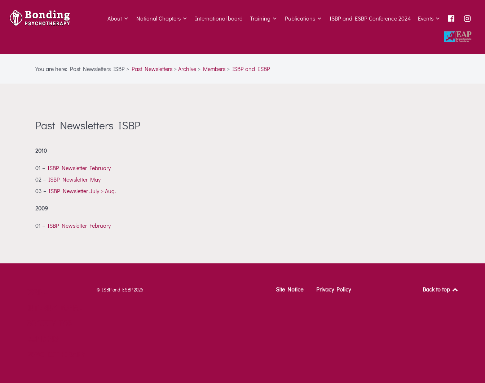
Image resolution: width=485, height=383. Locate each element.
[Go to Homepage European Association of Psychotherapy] (458, 37)
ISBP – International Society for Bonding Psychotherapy (55, 323)
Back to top (441, 289)
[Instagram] (468, 18)
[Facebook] (452, 18)
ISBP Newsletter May (74, 179)
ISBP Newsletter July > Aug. (82, 191)
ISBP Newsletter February (79, 168)
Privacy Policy (333, 289)
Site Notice (289, 289)
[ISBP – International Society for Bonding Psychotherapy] (41, 18)
